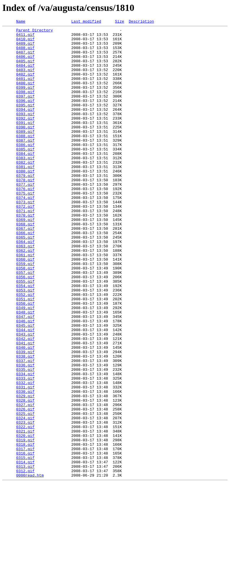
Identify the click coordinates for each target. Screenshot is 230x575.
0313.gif (25, 555)
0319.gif (25, 523)
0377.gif (25, 216)
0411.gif (25, 37)
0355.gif (25, 333)
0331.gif (25, 460)
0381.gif (25, 195)
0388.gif (25, 158)
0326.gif (25, 486)
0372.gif (25, 243)
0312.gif (25, 560)
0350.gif (25, 359)
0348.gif (25, 370)
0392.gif (25, 137)
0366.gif (25, 275)
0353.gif (25, 343)
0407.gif (25, 58)
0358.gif (25, 317)
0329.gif (25, 470)
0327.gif (25, 481)
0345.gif (25, 386)
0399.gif (25, 100)
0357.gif (25, 322)
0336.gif (25, 433)
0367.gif (25, 269)
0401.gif (25, 90)
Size (119, 22)
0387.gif (25, 164)
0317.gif (25, 534)
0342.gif (25, 402)
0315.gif (25, 544)
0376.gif (25, 222)
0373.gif (25, 238)
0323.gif (25, 502)
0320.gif (25, 518)
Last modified (86, 22)
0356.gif (25, 328)
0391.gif (25, 142)
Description (141, 22)
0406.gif (25, 63)
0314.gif (25, 550)
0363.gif (25, 291)
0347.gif (25, 375)
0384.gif (25, 179)
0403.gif (25, 79)
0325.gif (25, 491)
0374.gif (25, 232)
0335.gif (25, 439)
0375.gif (25, 227)
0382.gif (25, 190)
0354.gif (25, 338)
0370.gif (25, 254)
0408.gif (25, 53)
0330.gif (25, 465)
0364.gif (25, 285)
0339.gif (25, 417)
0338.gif (25, 423)
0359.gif (25, 312)
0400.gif (25, 95)
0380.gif (25, 201)
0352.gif (25, 349)
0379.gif (25, 206)
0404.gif (25, 74)
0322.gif (25, 507)
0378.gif (25, 211)
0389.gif (25, 153)
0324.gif (25, 497)
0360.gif (25, 306)
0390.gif (25, 148)
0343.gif (25, 396)
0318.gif (25, 529)
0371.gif (25, 248)
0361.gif (25, 301)
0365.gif (25, 280)
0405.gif (25, 68)
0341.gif (25, 407)
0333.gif (25, 449)
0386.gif (25, 169)
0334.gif (25, 444)
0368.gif (25, 264)
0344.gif (25, 391)
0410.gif (25, 42)
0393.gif (25, 132)
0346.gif (25, 380)
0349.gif (25, 365)
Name (20, 22)
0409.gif (25, 47)
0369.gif (25, 259)
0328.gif (25, 476)
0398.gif (25, 105)
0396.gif (25, 116)
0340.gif (25, 412)
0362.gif (25, 296)
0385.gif (25, 174)
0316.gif (25, 539)
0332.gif (25, 454)
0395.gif (25, 121)
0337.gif (25, 428)
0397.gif (25, 111)
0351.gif (25, 354)
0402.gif (25, 84)
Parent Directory (34, 31)
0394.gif (25, 127)
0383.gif (25, 185)
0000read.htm (30, 566)
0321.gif (25, 513)
